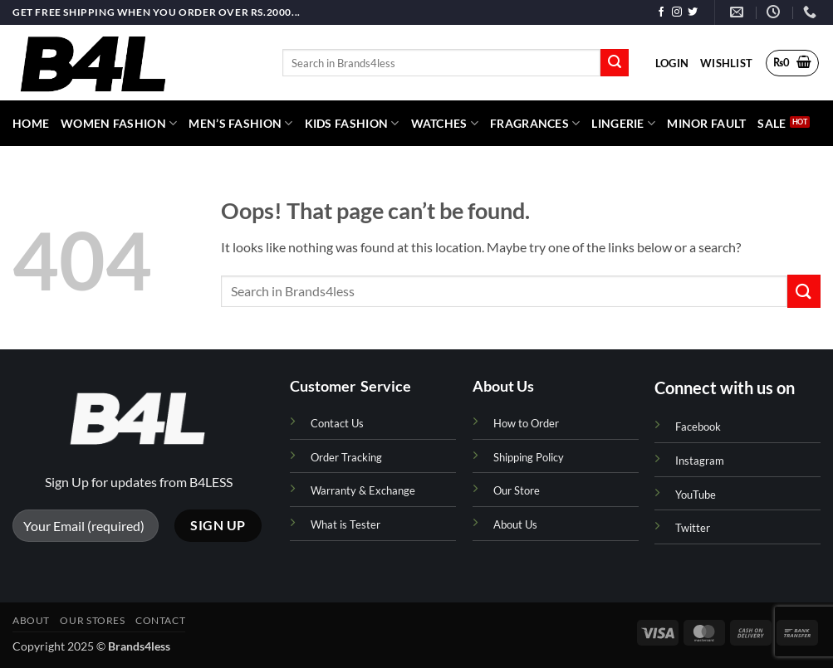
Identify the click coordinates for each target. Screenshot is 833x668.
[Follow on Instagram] (677, 12)
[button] (671, 63)
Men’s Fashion (240, 123)
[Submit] (614, 63)
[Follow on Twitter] (693, 12)
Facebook (698, 426)
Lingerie (623, 123)
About (31, 620)
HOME (30, 123)
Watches (445, 123)
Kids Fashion (352, 123)
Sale (771, 123)
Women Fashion (119, 123)
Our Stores (92, 620)
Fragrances (535, 123)
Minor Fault (706, 123)
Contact (160, 620)
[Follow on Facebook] (661, 12)
